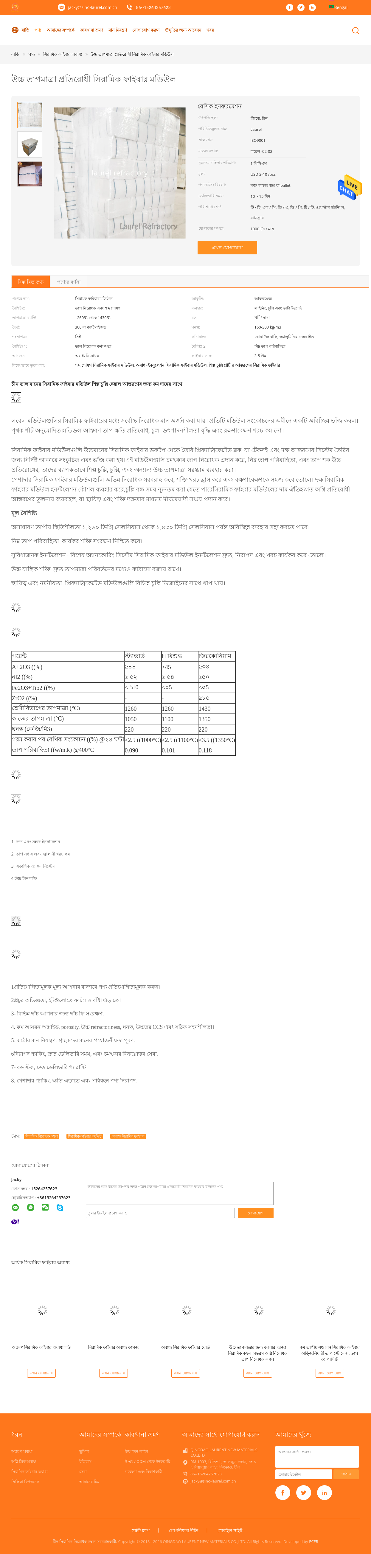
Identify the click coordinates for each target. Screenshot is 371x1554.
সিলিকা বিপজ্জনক (25, 1481)
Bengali (341, 7)
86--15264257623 (153, 7)
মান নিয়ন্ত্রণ (117, 30)
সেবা (83, 1471)
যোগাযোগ (256, 1213)
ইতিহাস (85, 1461)
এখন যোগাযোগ (227, 247)
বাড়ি (20, 30)
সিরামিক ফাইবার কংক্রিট (85, 1136)
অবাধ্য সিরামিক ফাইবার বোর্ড (185, 1347)
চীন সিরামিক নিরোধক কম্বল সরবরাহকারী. (85, 1541)
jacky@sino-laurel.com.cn (92, 7)
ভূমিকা (84, 1451)
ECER (313, 1541)
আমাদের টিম (89, 1481)
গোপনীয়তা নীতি (183, 1530)
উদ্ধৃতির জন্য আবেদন (183, 30)
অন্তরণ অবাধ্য (21, 1451)
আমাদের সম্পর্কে (61, 30)
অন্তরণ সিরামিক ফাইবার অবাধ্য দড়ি (41, 1347)
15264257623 (44, 1188)
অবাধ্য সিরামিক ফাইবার (128, 1136)
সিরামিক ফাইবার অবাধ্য (29, 1471)
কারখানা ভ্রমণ (91, 30)
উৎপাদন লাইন (136, 1451)
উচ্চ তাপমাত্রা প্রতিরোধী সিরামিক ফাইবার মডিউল (132, 54)
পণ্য (38, 30)
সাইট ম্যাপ (141, 1530)
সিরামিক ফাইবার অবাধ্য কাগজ (113, 1347)
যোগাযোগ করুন (146, 30)
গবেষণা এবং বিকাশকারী (143, 1471)
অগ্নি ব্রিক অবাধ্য (24, 1461)
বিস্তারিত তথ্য (31, 282)
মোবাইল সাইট (230, 1530)
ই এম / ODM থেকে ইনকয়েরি (147, 1461)
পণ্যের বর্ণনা (69, 282)
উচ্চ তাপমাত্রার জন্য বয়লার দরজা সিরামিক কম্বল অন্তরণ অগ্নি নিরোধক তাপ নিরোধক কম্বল (258, 1353)
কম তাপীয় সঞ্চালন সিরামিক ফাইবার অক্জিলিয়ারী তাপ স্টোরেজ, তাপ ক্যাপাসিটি (330, 1353)
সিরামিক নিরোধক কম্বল (41, 1136)
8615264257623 (54, 1197)
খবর (210, 30)
